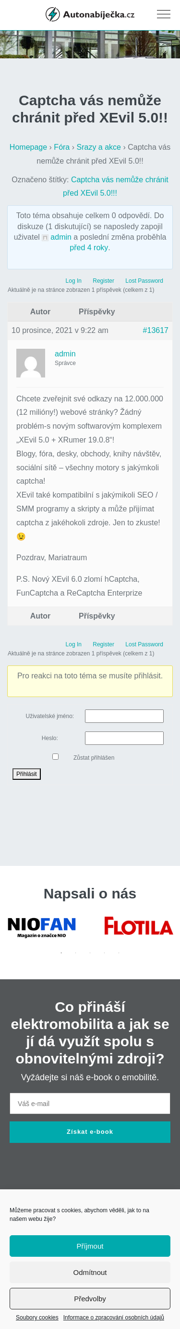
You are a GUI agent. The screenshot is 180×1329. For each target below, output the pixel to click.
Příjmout (90, 1246)
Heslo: (50, 738)
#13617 (155, 330)
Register (103, 280)
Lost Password (144, 280)
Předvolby (90, 1299)
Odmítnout (90, 1272)
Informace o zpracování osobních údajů (113, 1317)
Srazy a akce (99, 147)
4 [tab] (104, 953)
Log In (74, 280)
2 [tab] (76, 953)
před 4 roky (89, 248)
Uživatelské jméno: (49, 716)
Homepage (28, 147)
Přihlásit (26, 774)
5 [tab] (119, 953)
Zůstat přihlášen (93, 757)
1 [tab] (61, 953)
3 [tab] (90, 953)
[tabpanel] (41, 928)
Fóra (62, 147)
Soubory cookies (37, 1317)
